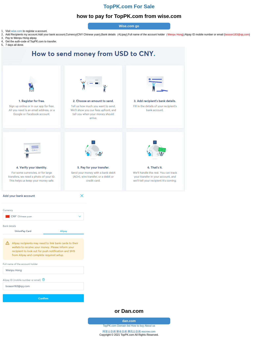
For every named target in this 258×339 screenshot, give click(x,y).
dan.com (129, 321)
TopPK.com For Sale (129, 6)
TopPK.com (109, 325)
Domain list (123, 325)
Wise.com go (129, 26)
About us (150, 325)
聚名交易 (121, 331)
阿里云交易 (109, 331)
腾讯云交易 (134, 331)
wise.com (16, 31)
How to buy (137, 325)
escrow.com (148, 331)
